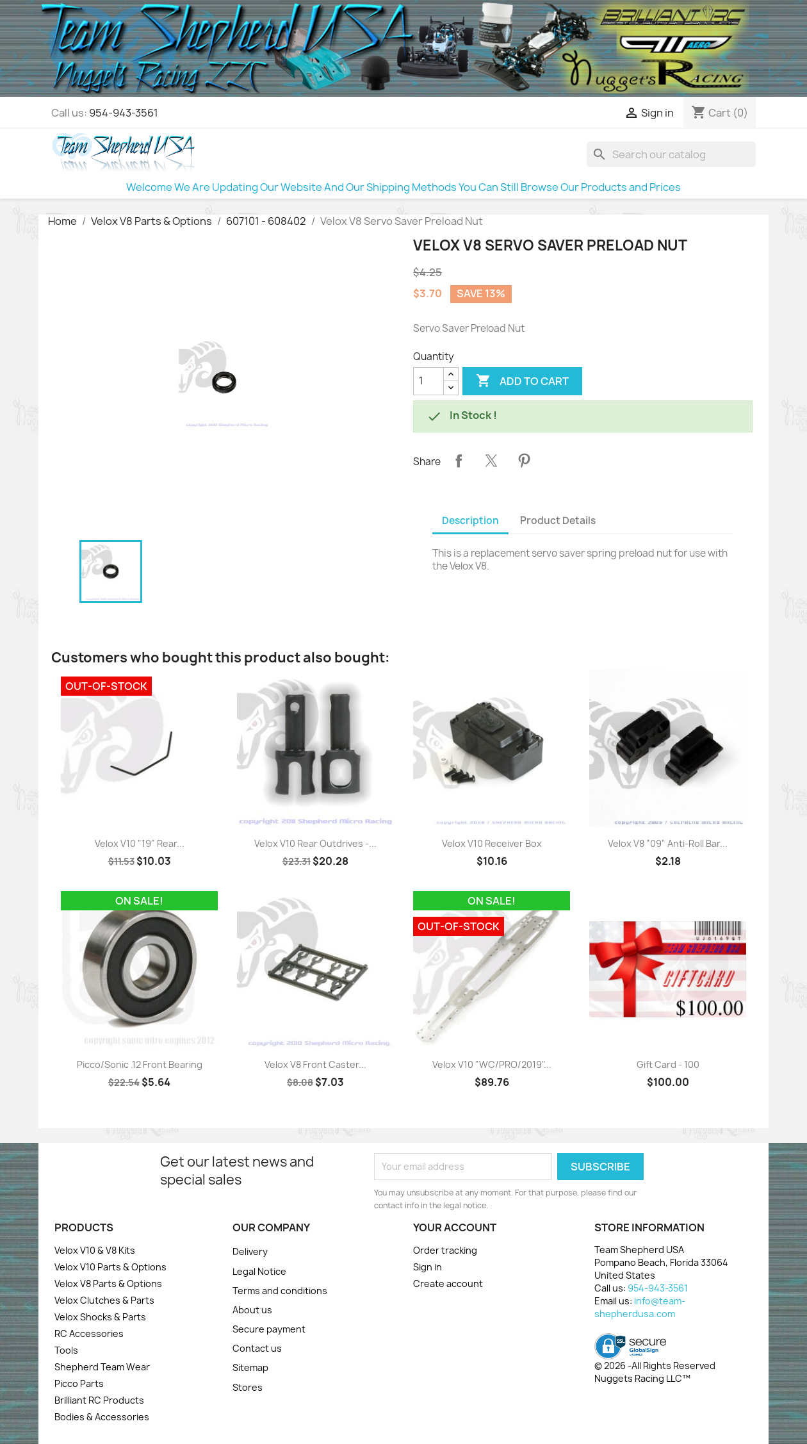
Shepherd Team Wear (102, 1367)
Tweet (491, 460)
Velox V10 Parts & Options (110, 1267)
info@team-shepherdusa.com (639, 1307)
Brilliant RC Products (99, 1400)
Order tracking (445, 1250)
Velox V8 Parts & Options (108, 1283)
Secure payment (269, 1329)
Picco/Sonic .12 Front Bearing (139, 1064)
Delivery (250, 1251)
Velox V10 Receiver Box (492, 843)
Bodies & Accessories (101, 1417)
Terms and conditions (279, 1290)
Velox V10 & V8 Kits (94, 1250)
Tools (66, 1350)
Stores (247, 1387)
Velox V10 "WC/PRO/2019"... (491, 1064)
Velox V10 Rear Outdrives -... (315, 843)
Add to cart (522, 381)
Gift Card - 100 (668, 1064)
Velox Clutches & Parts (104, 1300)
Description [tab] (470, 520)
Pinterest (524, 460)
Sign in (427, 1267)
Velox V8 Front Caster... (315, 1064)
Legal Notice (259, 1271)
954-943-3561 (123, 113)
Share (458, 460)
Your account (454, 1227)
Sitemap (250, 1367)
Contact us (257, 1348)
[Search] (671, 154)
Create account (448, 1283)
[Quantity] (428, 381)
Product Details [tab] (558, 520)
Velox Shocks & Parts (100, 1317)
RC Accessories (89, 1333)
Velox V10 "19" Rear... (139, 843)
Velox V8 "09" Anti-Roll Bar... (668, 843)
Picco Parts (79, 1383)
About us (252, 1310)
